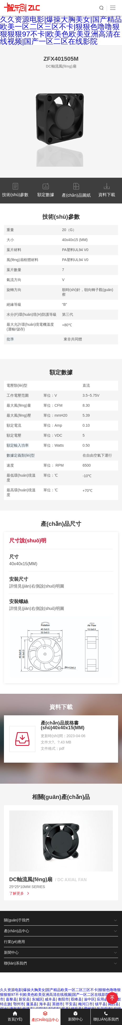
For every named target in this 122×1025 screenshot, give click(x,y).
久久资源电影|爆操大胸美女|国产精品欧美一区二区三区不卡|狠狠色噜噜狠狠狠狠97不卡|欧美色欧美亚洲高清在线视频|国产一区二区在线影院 (61, 30)
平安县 (70, 1004)
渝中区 (89, 999)
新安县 (24, 999)
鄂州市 (18, 1004)
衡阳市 (63, 999)
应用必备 (104, 999)
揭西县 (113, 1004)
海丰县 (44, 1004)
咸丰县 (50, 999)
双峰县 (76, 999)
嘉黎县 (11, 999)
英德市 (57, 1004)
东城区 (37, 999)
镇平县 (100, 1004)
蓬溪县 (31, 1004)
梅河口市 (85, 1004)
